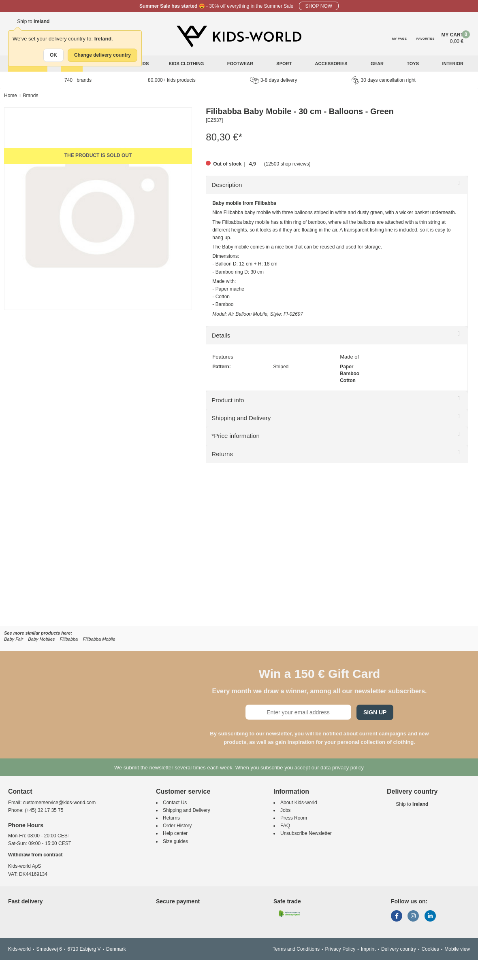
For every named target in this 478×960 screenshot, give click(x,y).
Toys (413, 63)
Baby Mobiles (41, 639)
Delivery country (398, 949)
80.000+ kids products (172, 80)
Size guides (175, 841)
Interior (453, 63)
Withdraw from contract (35, 855)
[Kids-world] (239, 37)
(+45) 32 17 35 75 (44, 810)
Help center (175, 833)
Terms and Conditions (296, 949)
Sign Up (375, 712)
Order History (177, 825)
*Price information (235, 435)
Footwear (240, 63)
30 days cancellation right (384, 80)
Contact (20, 791)
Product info (227, 400)
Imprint (368, 949)
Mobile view (457, 949)
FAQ (285, 825)
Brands (30, 95)
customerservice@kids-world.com (59, 802)
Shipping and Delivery (241, 417)
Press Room (293, 818)
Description (226, 184)
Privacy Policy (340, 949)
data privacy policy (342, 768)
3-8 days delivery (273, 80)
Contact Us (175, 802)
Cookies (430, 949)
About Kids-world (298, 802)
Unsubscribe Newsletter (306, 833)
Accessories (332, 63)
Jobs (285, 810)
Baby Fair (13, 639)
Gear (378, 63)
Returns (222, 453)
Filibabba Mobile (99, 639)
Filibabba (69, 639)
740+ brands (78, 80)
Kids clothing (187, 63)
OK (53, 55)
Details (220, 335)
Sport (284, 63)
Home (10, 95)
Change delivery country (102, 55)
